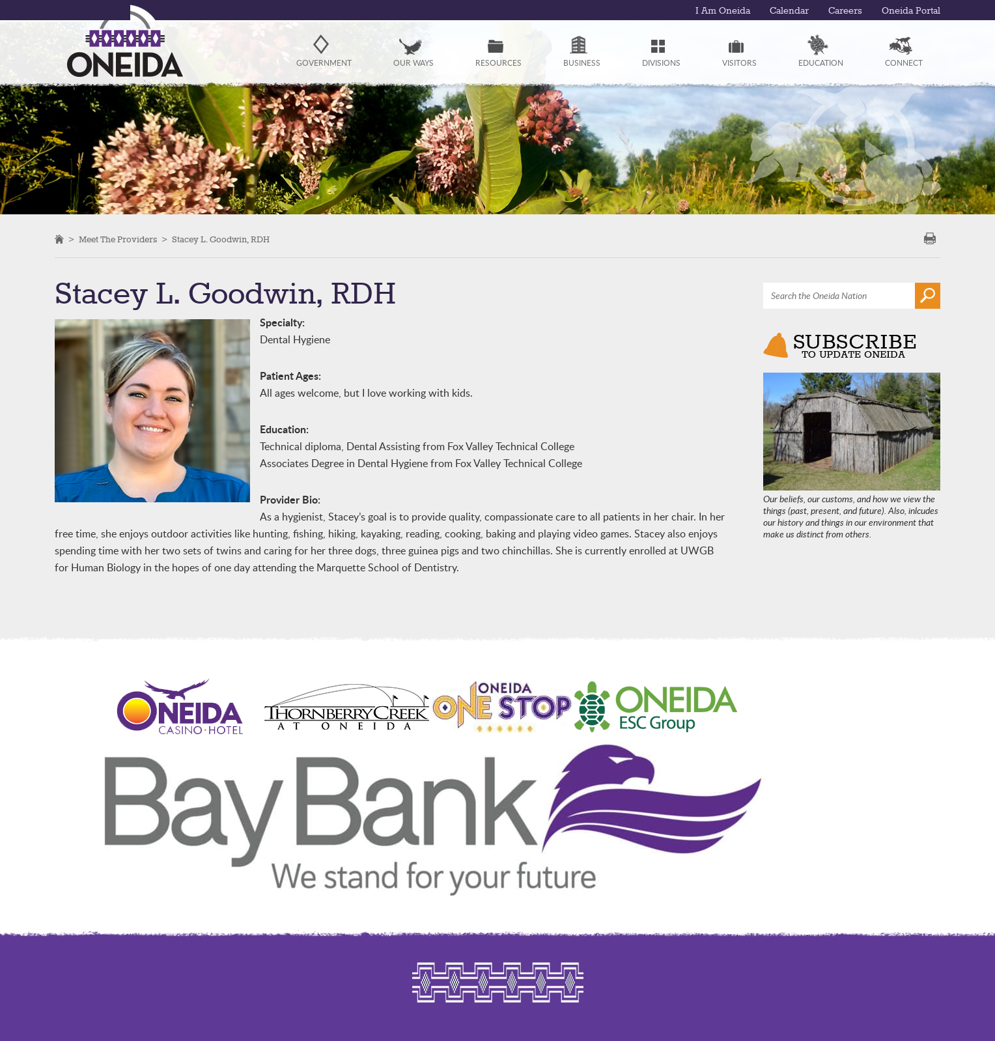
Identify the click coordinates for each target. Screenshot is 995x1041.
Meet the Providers (118, 240)
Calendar (789, 11)
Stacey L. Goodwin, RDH (221, 240)
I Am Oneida (722, 11)
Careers (845, 11)
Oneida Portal (911, 11)
